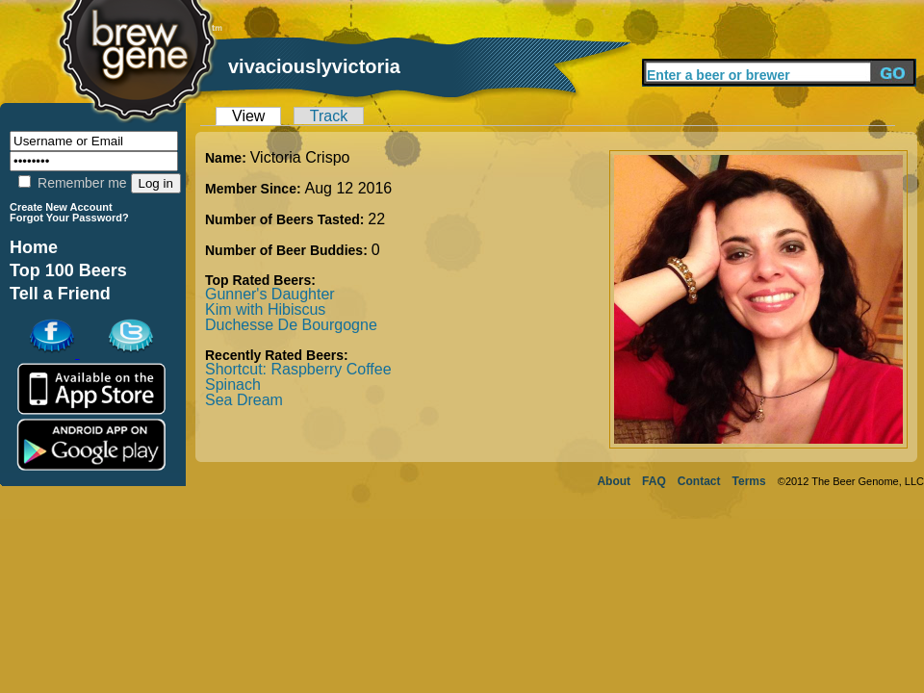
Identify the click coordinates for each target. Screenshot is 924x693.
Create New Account (61, 207)
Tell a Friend (60, 293)
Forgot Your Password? (69, 217)
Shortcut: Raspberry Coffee (298, 369)
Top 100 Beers (68, 270)
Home (34, 247)
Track (328, 116)
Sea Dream (244, 400)
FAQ (654, 481)
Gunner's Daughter (270, 294)
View (248, 116)
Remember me (72, 183)
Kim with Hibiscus (265, 309)
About (613, 481)
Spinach (233, 384)
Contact (699, 481)
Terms (749, 481)
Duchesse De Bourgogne (291, 325)
